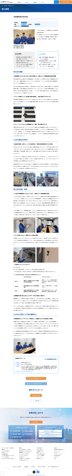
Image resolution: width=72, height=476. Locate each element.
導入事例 (19, 2)
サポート (42, 2)
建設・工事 (24, 24)
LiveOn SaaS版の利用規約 (40, 454)
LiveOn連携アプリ (22, 457)
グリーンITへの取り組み (5, 457)
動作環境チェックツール (40, 458)
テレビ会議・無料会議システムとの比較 (8, 455)
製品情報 (11, 2)
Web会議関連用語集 (5, 454)
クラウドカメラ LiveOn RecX (23, 455)
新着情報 (3, 449)
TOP (2, 5)
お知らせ (26, 2)
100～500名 (37, 24)
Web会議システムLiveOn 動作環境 (24, 458)
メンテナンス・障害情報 (40, 455)
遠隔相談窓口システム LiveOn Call (24, 452)
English (55, 458)
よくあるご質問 (39, 449)
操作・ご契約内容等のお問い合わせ (53, 466)
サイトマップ (56, 457)
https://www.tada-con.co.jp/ (27, 371)
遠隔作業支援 (24, 22)
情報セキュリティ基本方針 (17, 466)
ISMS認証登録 (26, 466)
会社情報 (55, 447)
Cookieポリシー (56, 452)
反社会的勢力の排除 (57, 455)
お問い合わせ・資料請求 (41, 466)
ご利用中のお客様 (39, 447)
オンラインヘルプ (39, 457)
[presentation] (2, 473)
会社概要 (34, 2)
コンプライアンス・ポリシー (58, 454)
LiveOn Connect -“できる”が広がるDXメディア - (9, 458)
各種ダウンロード (39, 452)
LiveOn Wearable (25, 26)
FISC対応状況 (33, 466)
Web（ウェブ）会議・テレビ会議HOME (8, 447)
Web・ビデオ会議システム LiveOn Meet (25, 449)
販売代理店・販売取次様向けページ (59, 449)
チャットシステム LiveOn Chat (23, 454)
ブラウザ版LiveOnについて (23, 460)
